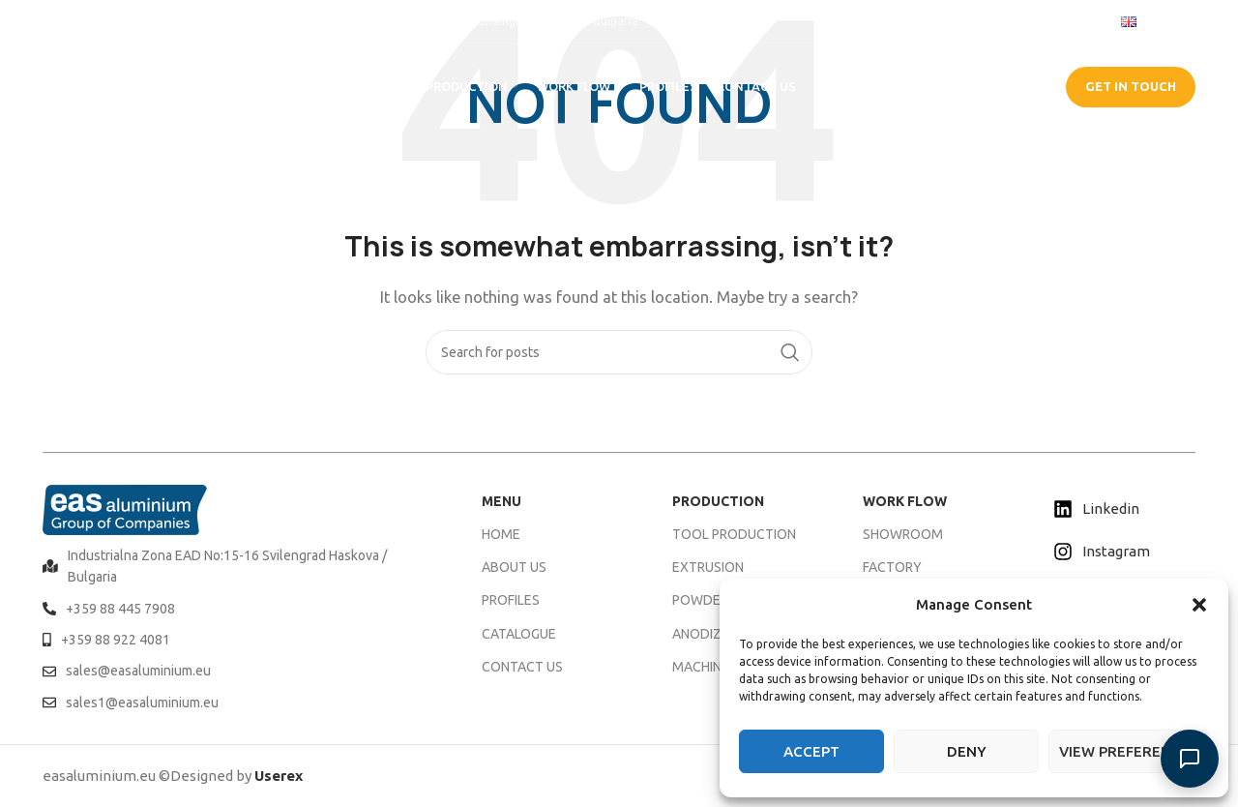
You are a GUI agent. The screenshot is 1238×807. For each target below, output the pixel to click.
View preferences (1128, 751)
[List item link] (238, 566)
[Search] (619, 352)
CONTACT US (522, 666)
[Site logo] (130, 85)
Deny (967, 751)
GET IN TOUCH (1130, 86)
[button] (1199, 604)
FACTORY (892, 567)
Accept (811, 751)
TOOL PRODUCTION (734, 534)
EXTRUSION (708, 567)
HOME (501, 534)
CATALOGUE (988, 86)
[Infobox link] (91, 21)
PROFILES (511, 600)
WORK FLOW (905, 501)
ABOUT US (514, 567)
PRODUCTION (718, 501)
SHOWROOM (903, 534)
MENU (501, 501)
